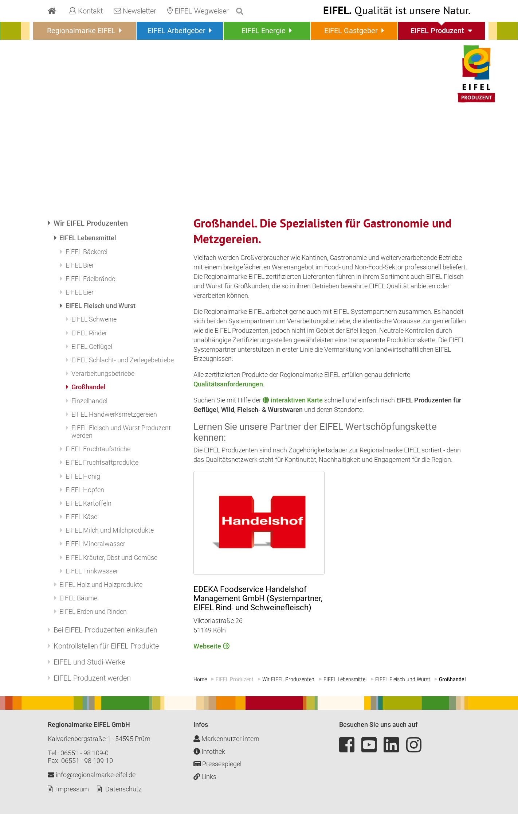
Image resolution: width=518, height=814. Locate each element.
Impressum (72, 789)
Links (204, 776)
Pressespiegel (217, 764)
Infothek (209, 751)
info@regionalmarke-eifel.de (92, 775)
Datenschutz (123, 789)
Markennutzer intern (226, 739)
